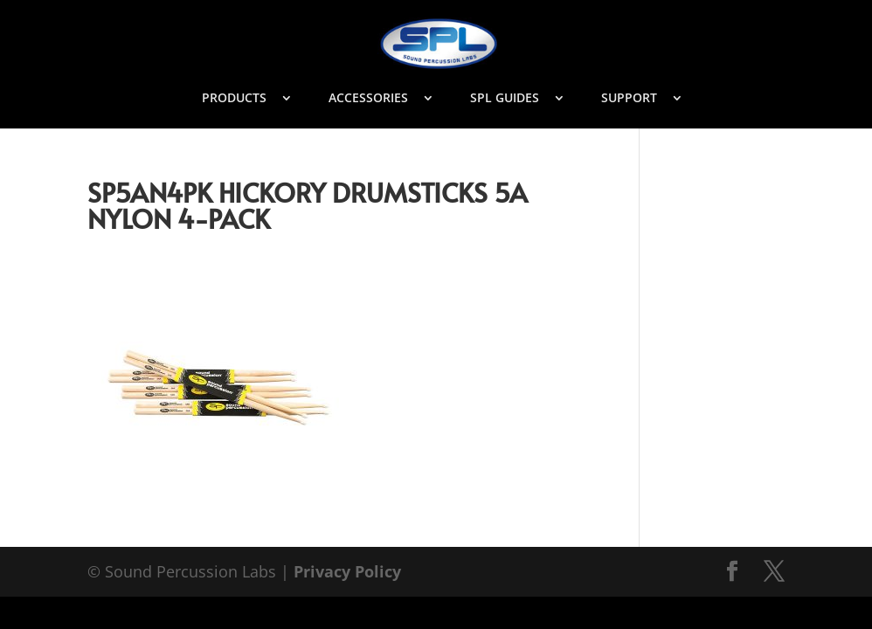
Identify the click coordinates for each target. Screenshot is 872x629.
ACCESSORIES (368, 99)
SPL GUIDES (504, 99)
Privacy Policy (347, 571)
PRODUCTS (234, 99)
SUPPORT (629, 99)
